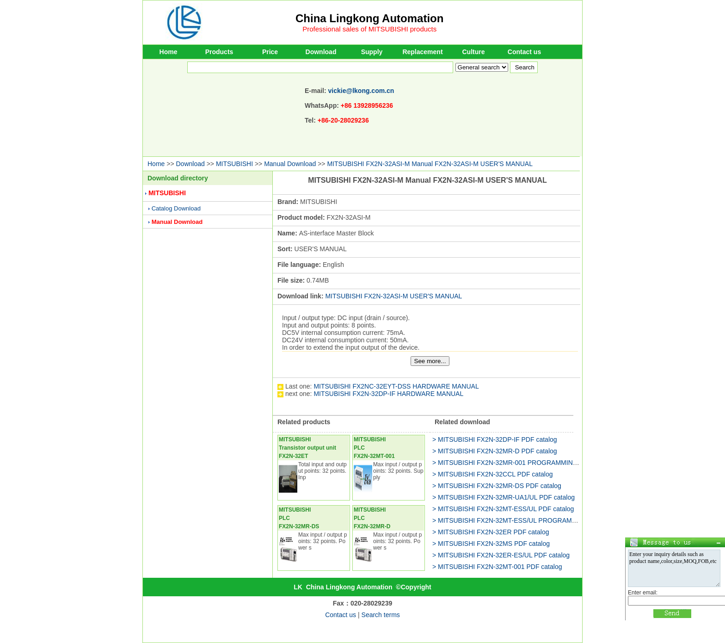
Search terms (381, 614)
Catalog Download (176, 208)
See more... (430, 361)
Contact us (524, 52)
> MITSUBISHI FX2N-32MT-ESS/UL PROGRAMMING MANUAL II (527, 520)
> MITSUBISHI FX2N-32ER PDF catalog (490, 532)
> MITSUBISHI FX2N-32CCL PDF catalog (492, 474)
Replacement (422, 52)
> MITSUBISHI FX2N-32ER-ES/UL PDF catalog (501, 555)
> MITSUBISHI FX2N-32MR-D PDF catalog (494, 451)
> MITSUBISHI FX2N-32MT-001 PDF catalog (497, 566)
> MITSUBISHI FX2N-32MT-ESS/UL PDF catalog (503, 509)
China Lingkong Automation (369, 18)
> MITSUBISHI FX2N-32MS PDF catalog (491, 543)
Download (321, 52)
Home (169, 52)
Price (270, 52)
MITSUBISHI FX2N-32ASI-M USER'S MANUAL (393, 296)
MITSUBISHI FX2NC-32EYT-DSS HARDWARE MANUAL (396, 386)
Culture (473, 52)
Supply (372, 52)
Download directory (177, 178)
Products (219, 52)
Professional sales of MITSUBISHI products (369, 29)
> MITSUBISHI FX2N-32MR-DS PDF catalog (496, 485)
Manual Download (290, 163)
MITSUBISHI (234, 163)
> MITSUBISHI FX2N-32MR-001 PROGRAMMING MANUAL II (522, 462)
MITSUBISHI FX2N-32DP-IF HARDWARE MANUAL (388, 393)
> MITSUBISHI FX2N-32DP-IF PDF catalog (494, 439)
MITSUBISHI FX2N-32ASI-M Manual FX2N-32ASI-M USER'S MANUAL (430, 163)
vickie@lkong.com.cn (361, 90)
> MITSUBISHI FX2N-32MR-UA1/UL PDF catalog (503, 497)
